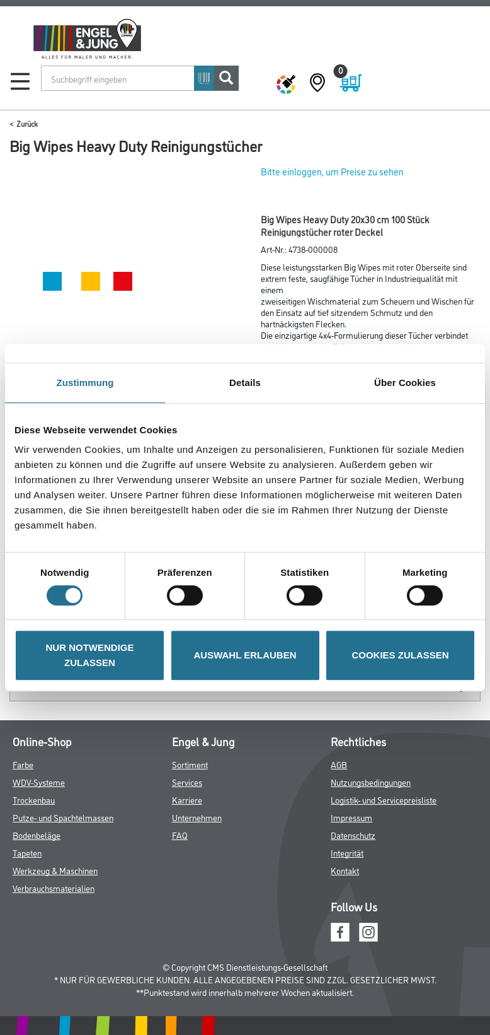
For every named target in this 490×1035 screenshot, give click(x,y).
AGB (339, 764)
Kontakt (345, 870)
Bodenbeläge (36, 835)
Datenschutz (353, 835)
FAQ (180, 835)
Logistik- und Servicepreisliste (383, 799)
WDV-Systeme (39, 782)
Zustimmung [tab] (85, 382)
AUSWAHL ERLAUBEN (244, 655)
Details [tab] (245, 382)
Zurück (27, 123)
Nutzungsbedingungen (371, 782)
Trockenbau (34, 799)
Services (187, 782)
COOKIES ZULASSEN (399, 655)
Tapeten (27, 852)
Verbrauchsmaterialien (53, 888)
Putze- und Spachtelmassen (63, 817)
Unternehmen (197, 817)
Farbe (23, 764)
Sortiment (190, 764)
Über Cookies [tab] (405, 382)
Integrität (347, 852)
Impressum (351, 817)
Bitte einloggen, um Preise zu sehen (332, 171)
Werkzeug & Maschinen (55, 870)
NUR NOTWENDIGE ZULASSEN (90, 655)
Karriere (187, 799)
